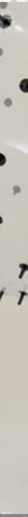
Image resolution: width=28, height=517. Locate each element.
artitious (14, 1)
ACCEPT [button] (25, 515)
